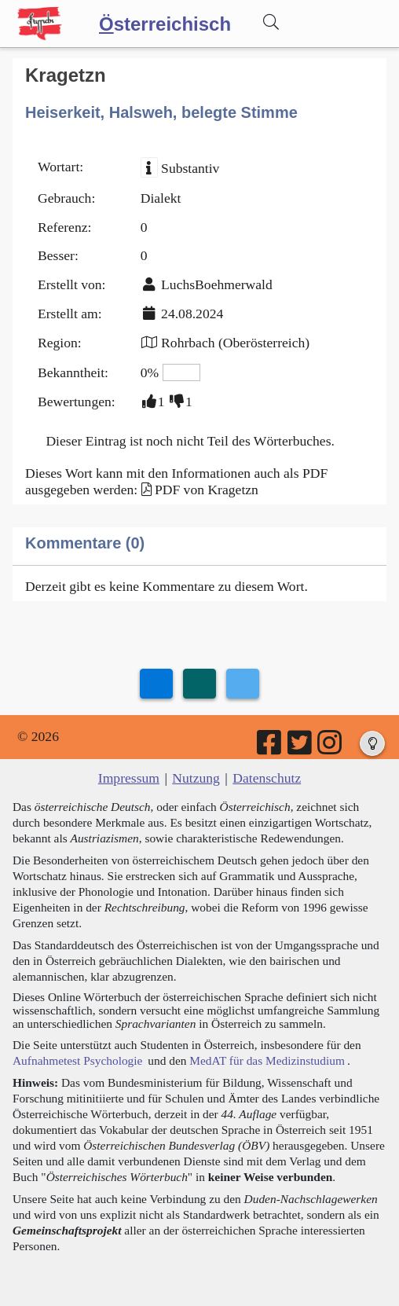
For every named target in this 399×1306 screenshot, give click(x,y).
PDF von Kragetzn (206, 489)
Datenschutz (266, 778)
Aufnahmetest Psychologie (77, 1060)
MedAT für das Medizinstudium (267, 1060)
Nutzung (196, 778)
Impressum (128, 778)
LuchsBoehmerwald (217, 284)
